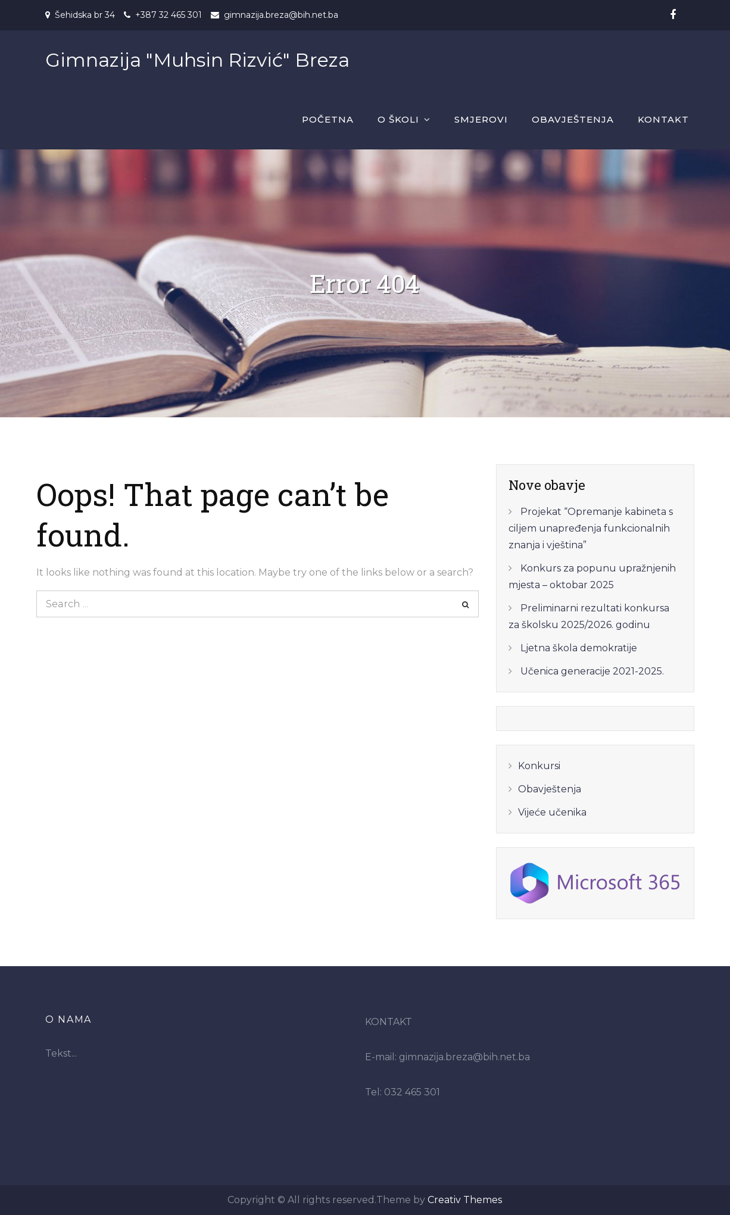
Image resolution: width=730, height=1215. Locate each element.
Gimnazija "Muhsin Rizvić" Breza (197, 59)
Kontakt (663, 119)
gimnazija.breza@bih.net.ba (281, 15)
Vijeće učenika (552, 812)
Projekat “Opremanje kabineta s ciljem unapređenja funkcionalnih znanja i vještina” (590, 528)
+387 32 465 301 (168, 15)
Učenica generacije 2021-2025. (592, 671)
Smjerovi (481, 119)
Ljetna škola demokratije (578, 648)
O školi (398, 119)
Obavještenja (573, 119)
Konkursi (539, 766)
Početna (328, 119)
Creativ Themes (465, 1199)
